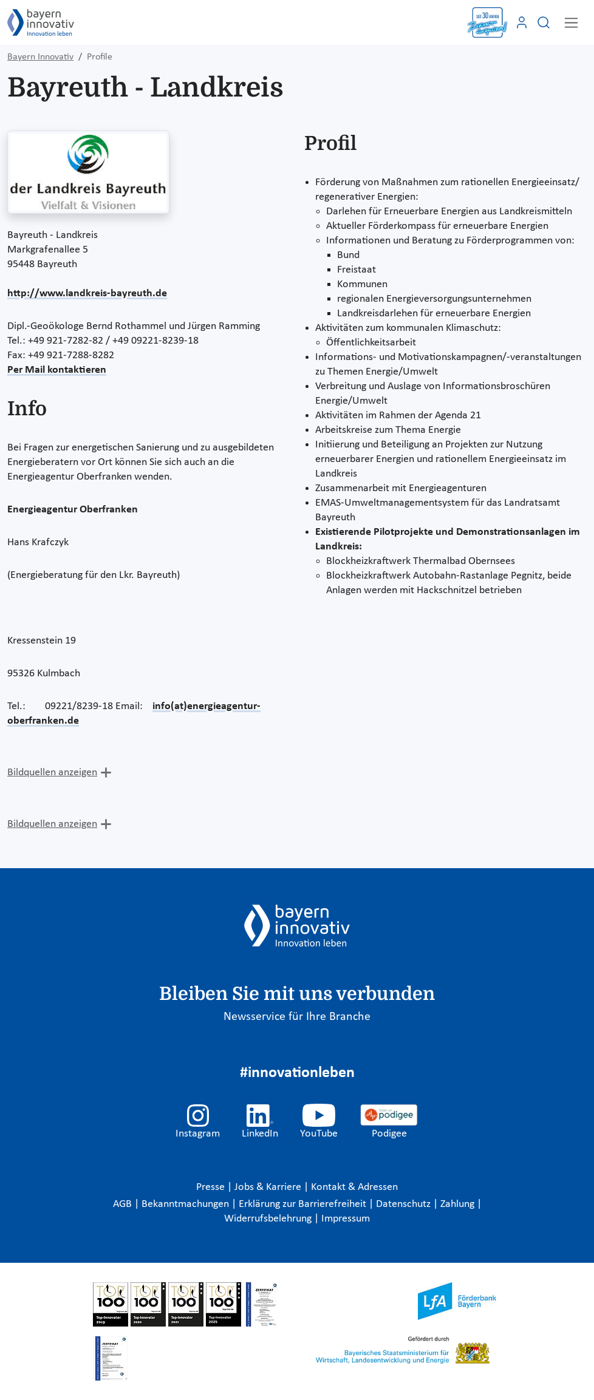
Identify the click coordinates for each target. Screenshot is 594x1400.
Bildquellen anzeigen (52, 772)
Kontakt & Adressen (354, 1187)
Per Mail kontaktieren (56, 370)
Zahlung (458, 1204)
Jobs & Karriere (269, 1187)
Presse (211, 1187)
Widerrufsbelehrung (269, 1219)
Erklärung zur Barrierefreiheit (304, 1204)
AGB (123, 1204)
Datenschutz (404, 1204)
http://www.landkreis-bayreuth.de (87, 293)
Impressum (345, 1219)
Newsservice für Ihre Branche (297, 1017)
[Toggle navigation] (571, 22)
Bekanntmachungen (186, 1204)
